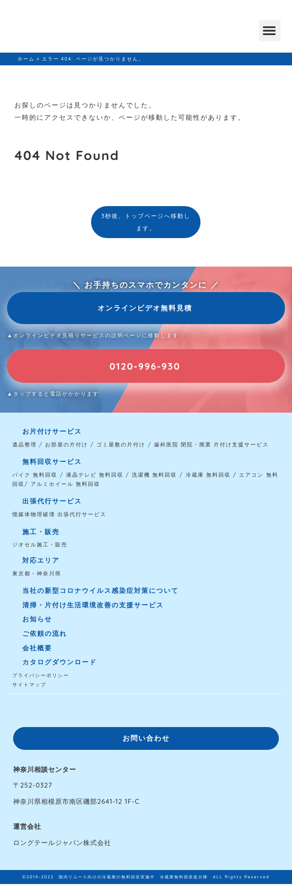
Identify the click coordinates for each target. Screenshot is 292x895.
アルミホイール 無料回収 (65, 484)
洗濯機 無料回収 (153, 474)
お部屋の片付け (66, 444)
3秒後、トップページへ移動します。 (146, 222)
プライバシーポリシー (40, 675)
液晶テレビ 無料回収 (94, 474)
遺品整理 (24, 444)
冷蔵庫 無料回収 (208, 474)
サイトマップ (29, 684)
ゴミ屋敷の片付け (120, 444)
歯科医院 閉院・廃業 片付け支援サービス (211, 444)
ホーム (26, 59)
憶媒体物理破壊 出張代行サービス (59, 514)
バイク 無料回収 (34, 474)
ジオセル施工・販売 (39, 544)
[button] (270, 30)
